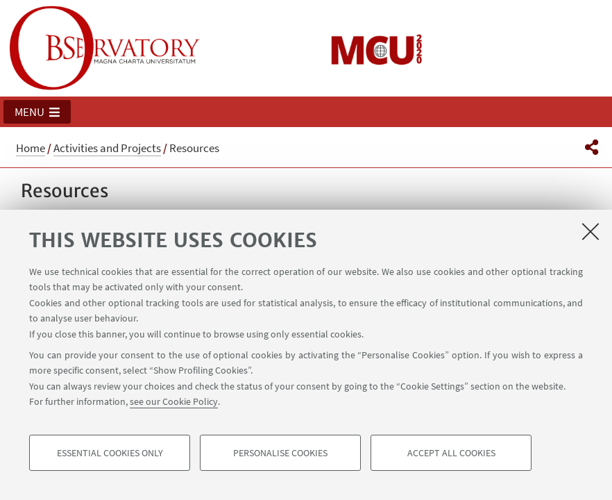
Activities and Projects (107, 148)
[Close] (590, 231)
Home (30, 148)
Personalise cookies (280, 453)
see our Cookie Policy (174, 401)
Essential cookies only (110, 453)
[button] (37, 112)
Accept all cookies (451, 453)
